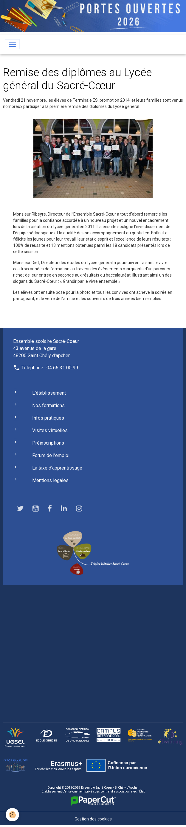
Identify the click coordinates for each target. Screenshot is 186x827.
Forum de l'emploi (50, 455)
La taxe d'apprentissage (57, 468)
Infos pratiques (48, 418)
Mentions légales (50, 480)
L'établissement (49, 393)
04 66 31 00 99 (62, 368)
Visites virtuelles (50, 430)
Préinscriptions (48, 443)
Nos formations (48, 405)
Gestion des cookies (93, 819)
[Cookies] (12, 814)
